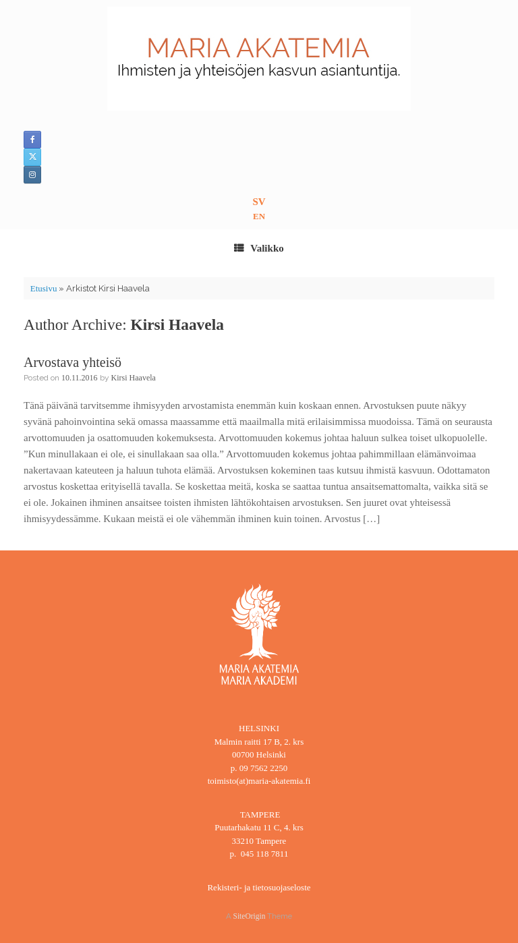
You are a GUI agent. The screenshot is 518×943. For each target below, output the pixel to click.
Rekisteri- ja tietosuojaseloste (258, 887)
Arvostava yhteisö (72, 362)
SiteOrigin (249, 916)
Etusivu (43, 288)
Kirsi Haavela (177, 324)
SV (258, 201)
